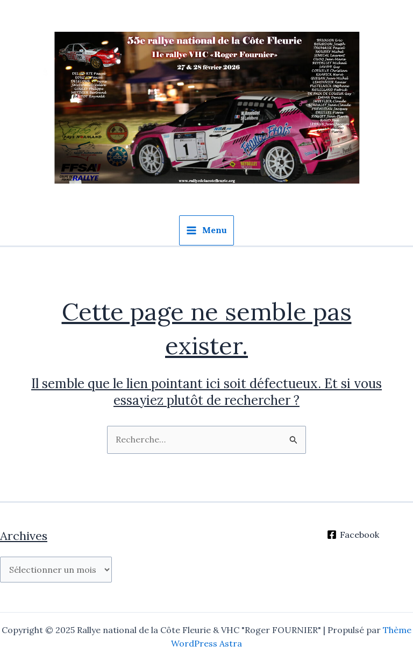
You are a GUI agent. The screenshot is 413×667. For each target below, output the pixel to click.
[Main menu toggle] (206, 230)
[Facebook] (353, 534)
